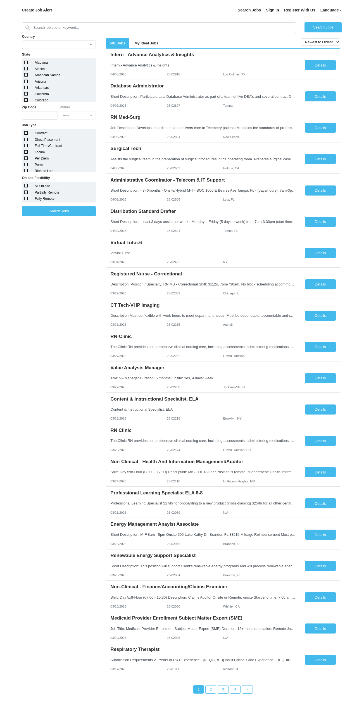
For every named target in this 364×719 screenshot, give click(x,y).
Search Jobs (249, 10)
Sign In (272, 10)
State (26, 54)
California (42, 94)
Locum (40, 152)
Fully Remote (44, 199)
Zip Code (29, 107)
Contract (41, 133)
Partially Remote (47, 192)
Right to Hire (44, 171)
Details (320, 65)
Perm (39, 165)
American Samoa (47, 75)
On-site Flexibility (36, 178)
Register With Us (299, 10)
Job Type (29, 125)
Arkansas (42, 88)
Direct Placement (47, 140)
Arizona (40, 82)
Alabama (41, 63)
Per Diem (42, 158)
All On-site (42, 186)
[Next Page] (247, 689)
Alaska (40, 69)
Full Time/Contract (48, 146)
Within (65, 107)
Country (28, 37)
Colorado (41, 100)
